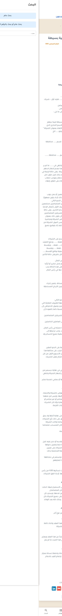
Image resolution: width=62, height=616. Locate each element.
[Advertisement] (31, 66)
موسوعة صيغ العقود (43, 26)
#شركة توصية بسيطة (51, 596)
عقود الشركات (28, 26)
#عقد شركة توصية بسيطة (32, 596)
